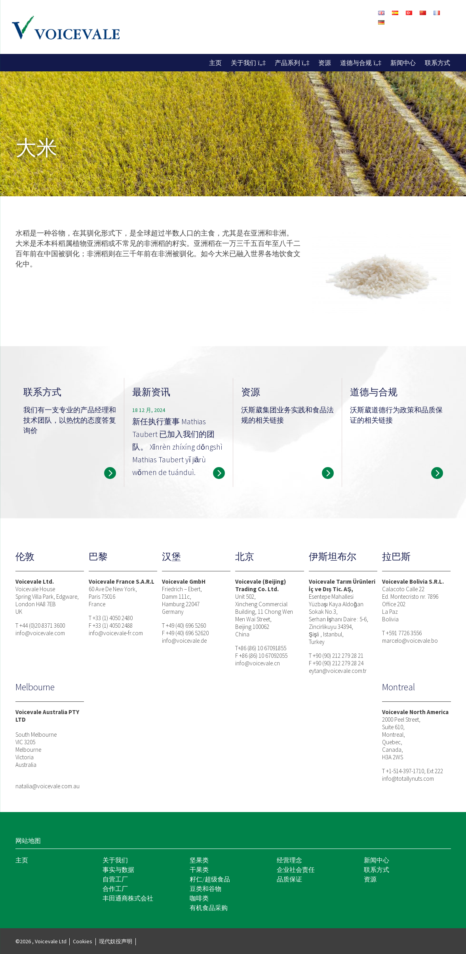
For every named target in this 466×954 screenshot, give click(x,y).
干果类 (199, 870)
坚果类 (199, 860)
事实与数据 (118, 870)
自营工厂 (115, 879)
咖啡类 (199, 898)
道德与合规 (356, 63)
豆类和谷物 (205, 889)
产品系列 (287, 63)
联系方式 (437, 63)
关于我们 (243, 63)
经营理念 (289, 860)
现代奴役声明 (115, 941)
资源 (324, 63)
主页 (215, 63)
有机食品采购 (209, 908)
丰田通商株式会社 (128, 898)
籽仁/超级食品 (210, 879)
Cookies (82, 941)
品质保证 (289, 879)
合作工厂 (115, 889)
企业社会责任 (296, 870)
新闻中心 (403, 63)
